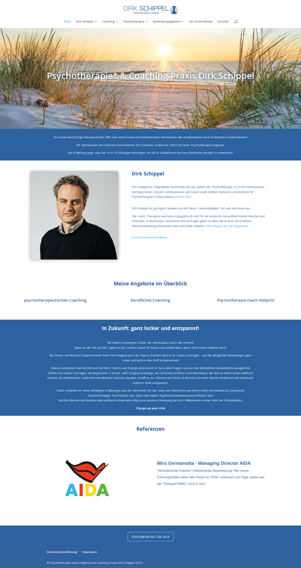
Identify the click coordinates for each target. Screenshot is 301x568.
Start (67, 21)
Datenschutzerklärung (62, 552)
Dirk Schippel (84, 21)
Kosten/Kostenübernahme (149, 237)
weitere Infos (183, 197)
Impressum (89, 552)
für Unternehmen (201, 21)
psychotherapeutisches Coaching (55, 300)
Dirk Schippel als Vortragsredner (227, 226)
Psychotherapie (133, 21)
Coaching (108, 21)
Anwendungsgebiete (166, 21)
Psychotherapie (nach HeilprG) (245, 300)
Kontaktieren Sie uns (151, 536)
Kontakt (223, 21)
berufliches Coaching (150, 300)
